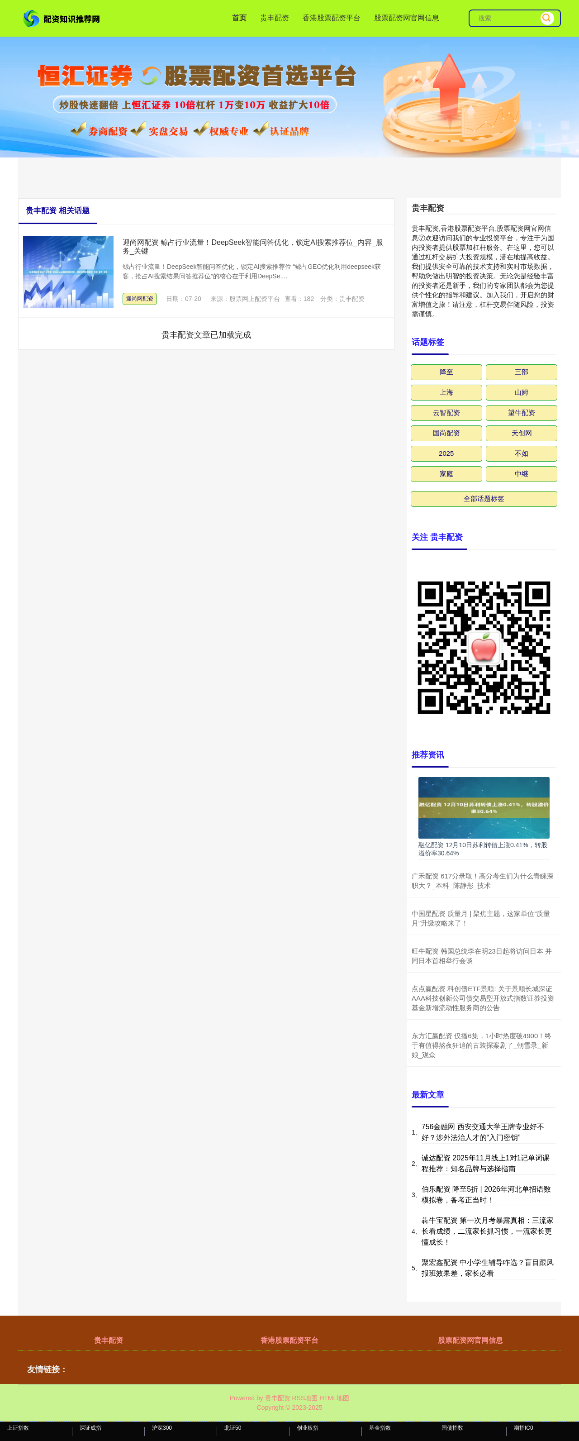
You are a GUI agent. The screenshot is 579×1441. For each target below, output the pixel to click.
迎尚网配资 (139, 299)
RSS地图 (305, 1398)
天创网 (522, 433)
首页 (239, 18)
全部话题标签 (484, 498)
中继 (521, 473)
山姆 (521, 392)
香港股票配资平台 (332, 18)
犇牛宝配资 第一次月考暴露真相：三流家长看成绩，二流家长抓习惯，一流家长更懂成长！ (488, 1231)
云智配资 (446, 412)
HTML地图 (334, 1398)
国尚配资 (446, 433)
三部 (521, 372)
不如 (521, 453)
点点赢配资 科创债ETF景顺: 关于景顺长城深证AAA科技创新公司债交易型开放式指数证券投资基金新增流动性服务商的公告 (483, 998)
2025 (446, 453)
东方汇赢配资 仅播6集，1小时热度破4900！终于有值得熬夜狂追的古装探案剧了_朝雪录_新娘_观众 (481, 1045)
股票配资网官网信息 (406, 18)
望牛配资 (521, 412)
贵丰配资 (274, 18)
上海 (446, 392)
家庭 (446, 473)
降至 (446, 372)
